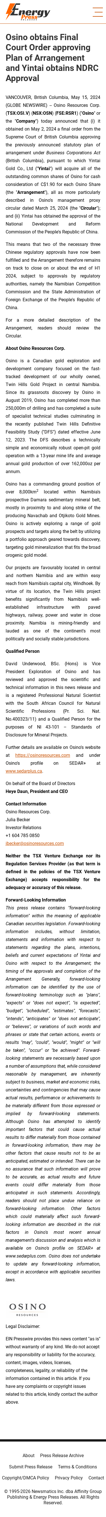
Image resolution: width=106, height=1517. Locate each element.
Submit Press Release (30, 1467)
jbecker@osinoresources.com (35, 843)
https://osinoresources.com (42, 755)
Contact (96, 1478)
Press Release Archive (62, 1455)
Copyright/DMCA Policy (25, 1478)
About (28, 1455)
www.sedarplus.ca (24, 771)
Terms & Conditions (77, 1467)
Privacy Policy (69, 1478)
